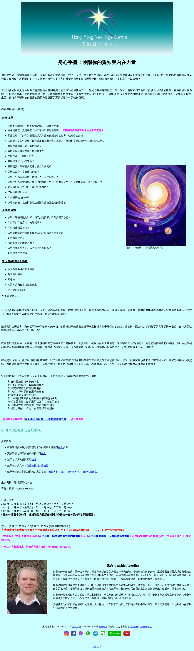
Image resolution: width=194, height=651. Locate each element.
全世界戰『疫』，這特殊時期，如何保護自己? (73, 471)
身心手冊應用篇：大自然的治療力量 (45, 419)
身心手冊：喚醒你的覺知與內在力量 (59, 536)
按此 (60, 447)
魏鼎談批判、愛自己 (37, 465)
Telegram (103, 626)
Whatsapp (76, 626)
